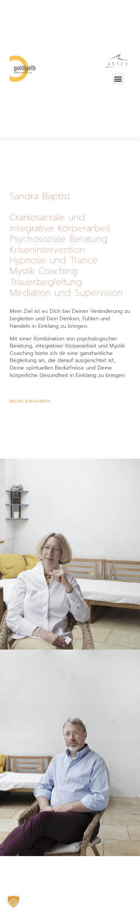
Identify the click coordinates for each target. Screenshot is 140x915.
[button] (118, 79)
